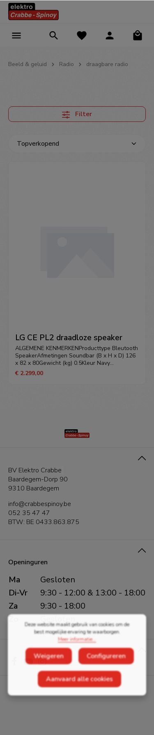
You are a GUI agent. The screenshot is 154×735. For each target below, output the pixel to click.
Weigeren (49, 673)
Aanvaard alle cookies (79, 696)
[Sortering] (77, 143)
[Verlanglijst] (82, 35)
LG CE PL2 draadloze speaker (68, 338)
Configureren (106, 673)
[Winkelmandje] (137, 35)
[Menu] (16, 35)
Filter (77, 114)
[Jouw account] (109, 35)
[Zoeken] (54, 35)
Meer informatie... (77, 656)
